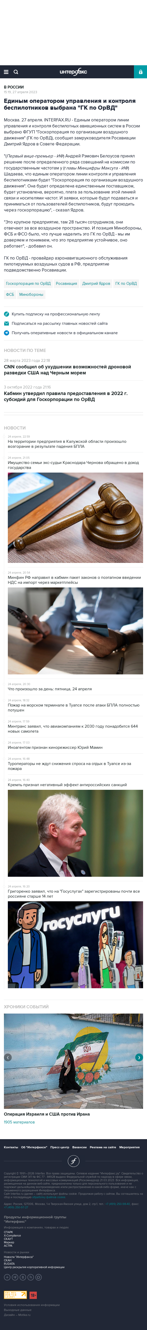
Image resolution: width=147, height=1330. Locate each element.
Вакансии (79, 1147)
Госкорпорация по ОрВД (28, 283)
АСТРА (8, 1245)
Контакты (11, 1147)
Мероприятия (129, 1147)
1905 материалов (19, 1122)
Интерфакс (73, 72)
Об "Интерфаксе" (34, 1147)
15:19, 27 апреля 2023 (20, 92)
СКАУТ (8, 1239)
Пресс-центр (59, 1147)
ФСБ (10, 294)
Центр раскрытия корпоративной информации (34, 1267)
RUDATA (9, 1264)
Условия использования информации (32, 1305)
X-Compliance (12, 1235)
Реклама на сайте (103, 1147)
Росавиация (66, 283)
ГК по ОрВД (126, 283)
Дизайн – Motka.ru (17, 1315)
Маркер (9, 1242)
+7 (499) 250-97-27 (16, 1207)
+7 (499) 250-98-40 (117, 1204)
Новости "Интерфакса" (19, 1257)
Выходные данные (18, 1310)
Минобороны (31, 294)
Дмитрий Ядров (96, 283)
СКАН (7, 1260)
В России (14, 87)
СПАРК (8, 1232)
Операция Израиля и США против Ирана (47, 1114)
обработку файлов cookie (48, 1197)
